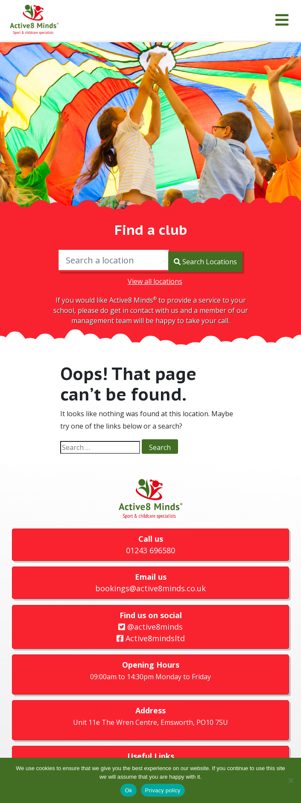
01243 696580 (150, 548)
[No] (290, 780)
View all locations (155, 279)
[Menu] (282, 20)
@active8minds (150, 625)
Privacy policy (163, 790)
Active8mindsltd (151, 636)
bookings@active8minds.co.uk (150, 587)
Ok (128, 790)
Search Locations (205, 260)
